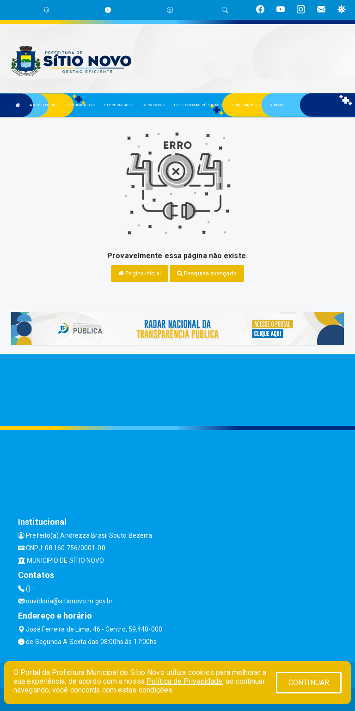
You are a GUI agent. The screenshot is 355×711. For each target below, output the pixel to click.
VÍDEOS (277, 105)
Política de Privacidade (184, 681)
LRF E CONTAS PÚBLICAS (198, 105)
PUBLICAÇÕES (246, 105)
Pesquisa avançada (207, 273)
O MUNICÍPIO (81, 105)
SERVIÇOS (153, 105)
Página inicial (139, 273)
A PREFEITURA (44, 105)
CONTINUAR (308, 682)
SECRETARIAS (118, 105)
